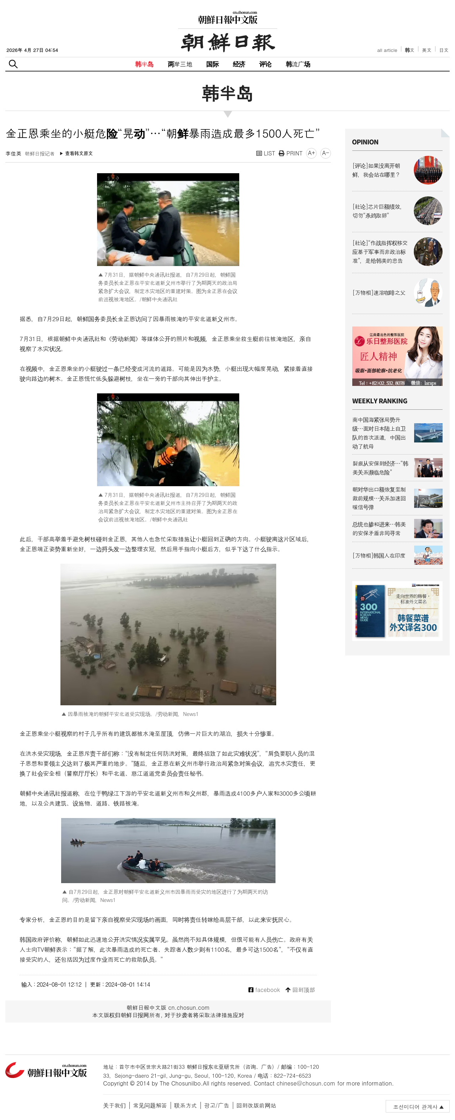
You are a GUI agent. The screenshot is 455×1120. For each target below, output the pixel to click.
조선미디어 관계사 (415, 1106)
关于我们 (114, 1105)
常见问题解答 (150, 1105)
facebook (264, 990)
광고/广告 (216, 1105)
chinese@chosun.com (306, 1083)
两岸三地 (180, 63)
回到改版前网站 (256, 1105)
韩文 (410, 50)
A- (325, 153)
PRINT (291, 153)
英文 (427, 50)
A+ (311, 153)
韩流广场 (298, 63)
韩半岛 (144, 63)
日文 (444, 50)
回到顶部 (300, 990)
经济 (239, 63)
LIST (265, 153)
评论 (265, 63)
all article (387, 50)
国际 (212, 63)
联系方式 (185, 1105)
